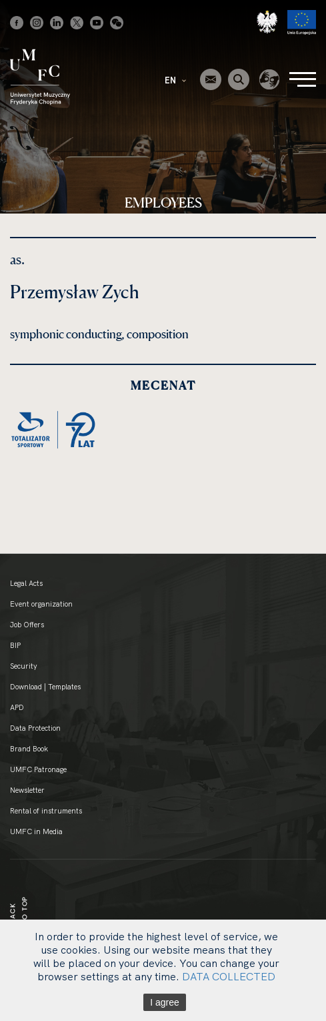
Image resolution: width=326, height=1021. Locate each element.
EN (175, 80)
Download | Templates (45, 686)
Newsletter (27, 790)
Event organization (41, 604)
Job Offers (27, 624)
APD (17, 707)
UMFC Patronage (38, 769)
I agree (164, 1002)
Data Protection (35, 728)
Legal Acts (26, 583)
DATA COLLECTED (228, 976)
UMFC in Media (36, 831)
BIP (15, 645)
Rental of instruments (46, 810)
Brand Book (29, 748)
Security (23, 666)
